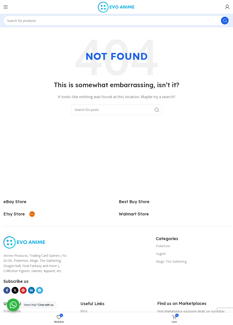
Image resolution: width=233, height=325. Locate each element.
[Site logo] (116, 6)
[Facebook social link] (6, 290)
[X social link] (15, 290)
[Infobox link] (19, 201)
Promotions (12, 311)
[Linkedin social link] (31, 290)
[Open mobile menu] (5, 6)
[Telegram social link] (39, 290)
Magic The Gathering (171, 261)
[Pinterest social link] (23, 290)
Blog (83, 311)
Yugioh (161, 254)
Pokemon (163, 246)
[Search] (116, 20)
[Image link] (24, 241)
